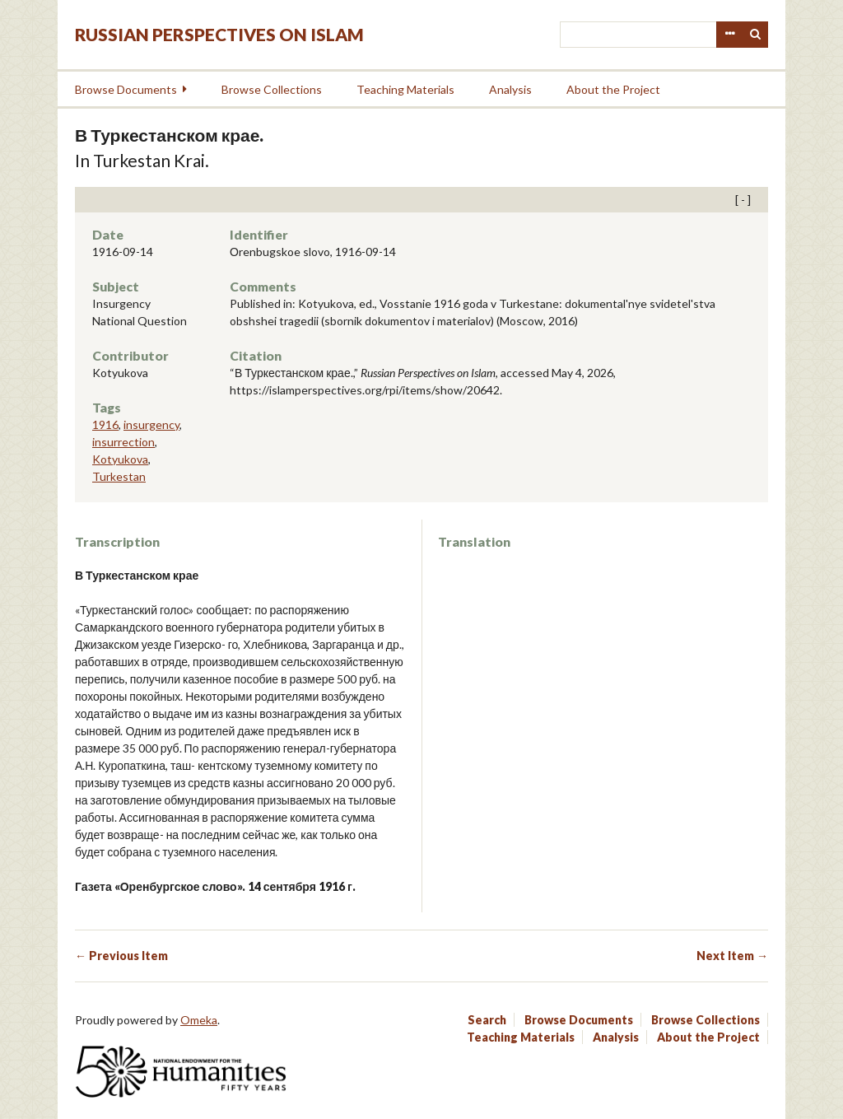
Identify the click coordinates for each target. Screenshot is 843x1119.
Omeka (198, 1020)
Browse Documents (126, 89)
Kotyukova (120, 459)
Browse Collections (271, 89)
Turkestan (119, 476)
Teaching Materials (405, 89)
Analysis (510, 89)
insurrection (123, 442)
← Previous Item (121, 956)
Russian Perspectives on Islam (219, 34)
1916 (105, 424)
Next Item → (732, 956)
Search (756, 34)
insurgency (151, 424)
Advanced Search (729, 34)
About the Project (613, 89)
